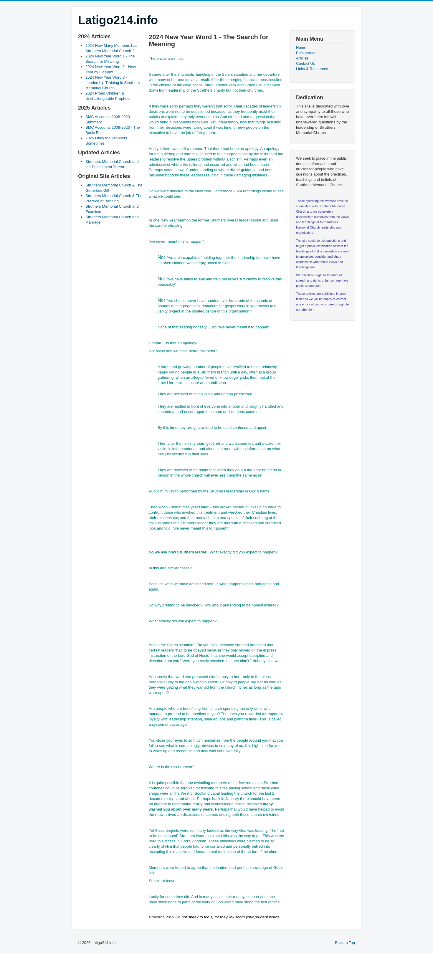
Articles (302, 58)
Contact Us (305, 63)
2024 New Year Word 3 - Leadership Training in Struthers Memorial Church (112, 82)
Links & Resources (312, 69)
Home (301, 47)
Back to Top (345, 942)
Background (306, 53)
